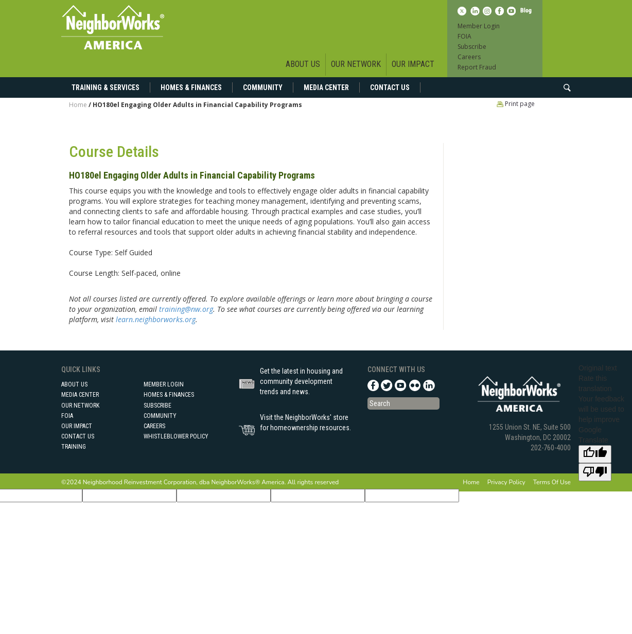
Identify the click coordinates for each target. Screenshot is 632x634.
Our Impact (413, 64)
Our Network (356, 64)
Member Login (479, 26)
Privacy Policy (506, 482)
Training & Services (105, 87)
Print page (516, 103)
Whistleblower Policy (176, 436)
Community (263, 87)
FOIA (464, 36)
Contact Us (390, 87)
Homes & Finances (191, 87)
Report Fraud (477, 67)
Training (73, 446)
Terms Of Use (552, 482)
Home (78, 104)
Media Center (326, 87)
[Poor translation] (594, 472)
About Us (303, 64)
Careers (469, 56)
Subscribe (472, 46)
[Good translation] (594, 454)
